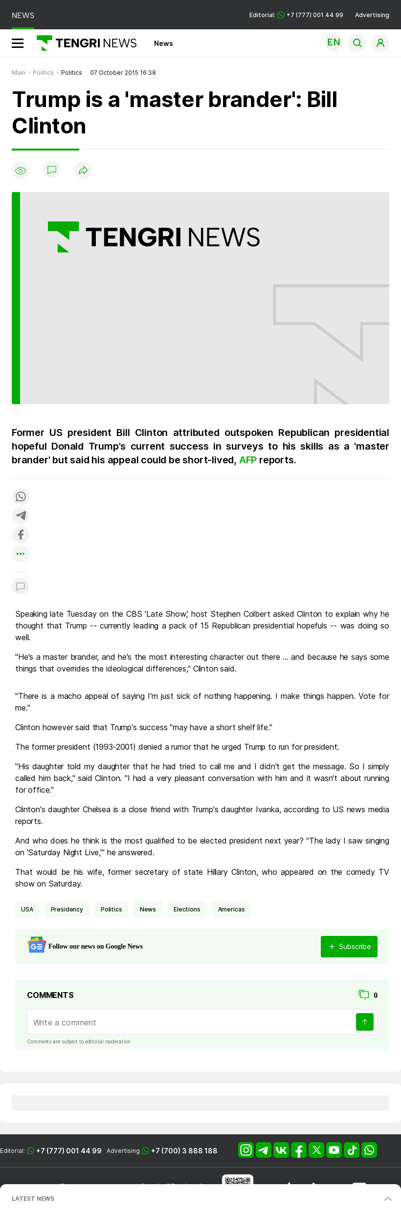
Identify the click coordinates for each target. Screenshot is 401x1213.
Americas (231, 909)
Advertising (372, 15)
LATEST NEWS (33, 1198)
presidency (67, 909)
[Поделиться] (83, 170)
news (148, 909)
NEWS (23, 15)
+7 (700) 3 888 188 (184, 1151)
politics (111, 909)
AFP (249, 460)
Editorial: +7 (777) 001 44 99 (296, 15)
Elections (187, 909)
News (163, 43)
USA (27, 909)
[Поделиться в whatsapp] (20, 497)
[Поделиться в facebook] (20, 535)
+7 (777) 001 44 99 (69, 1151)
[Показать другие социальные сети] (20, 554)
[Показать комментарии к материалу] (20, 586)
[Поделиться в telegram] (20, 516)
